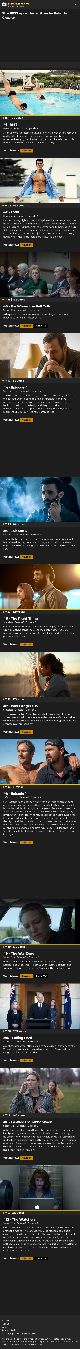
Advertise (7, 1327)
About (5, 1324)
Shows (5, 1320)
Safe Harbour (10, 391)
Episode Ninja (29, 1333)
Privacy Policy (9, 1330)
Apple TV (41, 325)
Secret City (9, 310)
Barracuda (9, 128)
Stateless (8, 622)
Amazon (26, 150)
